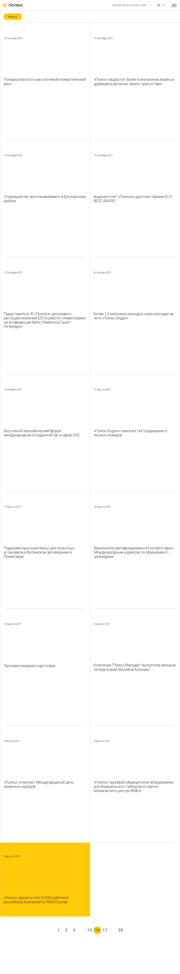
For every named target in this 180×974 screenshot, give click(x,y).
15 (89, 930)
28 (120, 930)
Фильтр (12, 16)
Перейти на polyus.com (129, 5)
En (158, 5)
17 (105, 930)
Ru (163, 5)
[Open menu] (174, 5)
